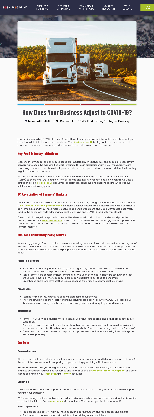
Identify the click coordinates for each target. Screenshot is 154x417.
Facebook (51, 373)
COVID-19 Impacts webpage (108, 370)
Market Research (108, 7)
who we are (127, 7)
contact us (56, 401)
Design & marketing (63, 7)
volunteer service (52, 220)
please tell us (44, 182)
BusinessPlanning (42, 7)
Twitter (66, 373)
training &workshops (86, 7)
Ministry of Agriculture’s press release (39, 205)
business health (83, 142)
